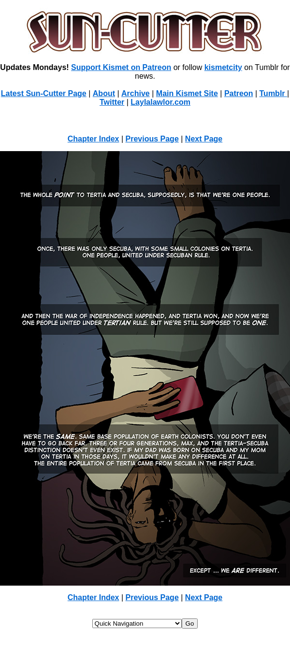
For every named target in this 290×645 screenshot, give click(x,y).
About (104, 93)
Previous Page (152, 139)
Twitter (112, 102)
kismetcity (223, 67)
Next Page (203, 139)
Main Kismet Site (187, 93)
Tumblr (273, 93)
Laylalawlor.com (160, 102)
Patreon (238, 93)
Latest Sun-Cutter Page (44, 93)
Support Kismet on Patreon (121, 67)
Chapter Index (93, 139)
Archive (135, 93)
